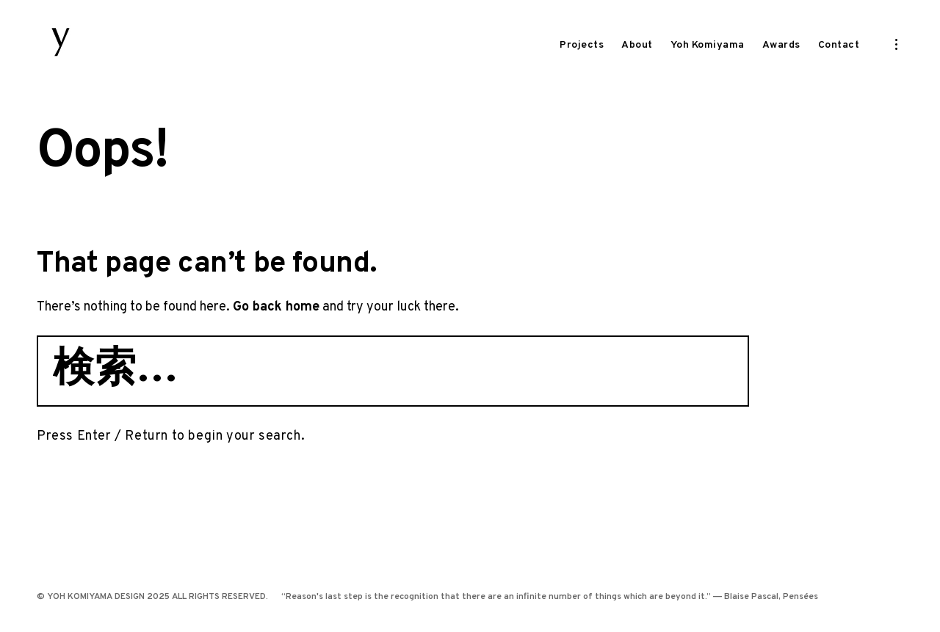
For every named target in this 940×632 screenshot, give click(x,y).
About (637, 45)
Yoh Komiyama (707, 45)
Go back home (276, 333)
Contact (839, 45)
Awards (781, 45)
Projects (582, 45)
